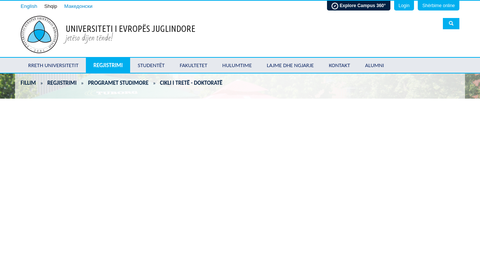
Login (404, 5)
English (29, 6)
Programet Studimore (118, 83)
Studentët (151, 65)
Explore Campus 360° (359, 6)
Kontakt (339, 65)
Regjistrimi (108, 65)
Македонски (78, 6)
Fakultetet (193, 65)
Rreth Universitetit (53, 65)
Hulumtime (237, 65)
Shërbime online (438, 5)
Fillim (28, 83)
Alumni (374, 65)
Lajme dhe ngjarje (290, 65)
